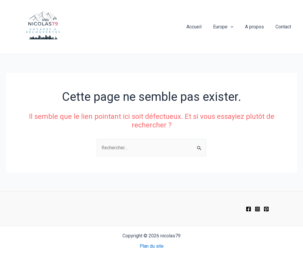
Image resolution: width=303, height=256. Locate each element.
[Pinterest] (266, 209)
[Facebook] (248, 209)
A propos (257, 27)
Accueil (201, 27)
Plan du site (151, 246)
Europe (228, 27)
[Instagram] (257, 209)
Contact (284, 27)
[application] (236, 27)
